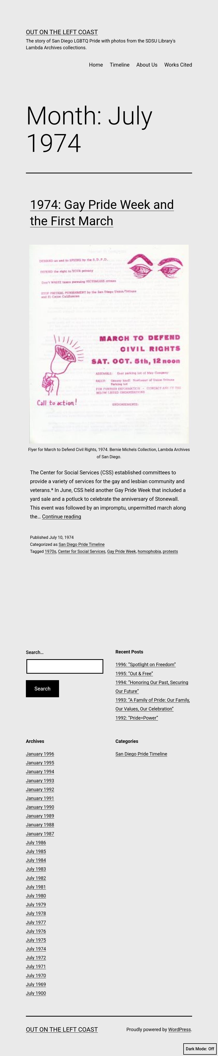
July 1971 (36, 966)
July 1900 (36, 993)
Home (96, 65)
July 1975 (36, 940)
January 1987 (40, 833)
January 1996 (40, 754)
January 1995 (40, 762)
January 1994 (40, 771)
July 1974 (36, 949)
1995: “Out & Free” (134, 673)
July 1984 (36, 860)
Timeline (119, 65)
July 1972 (36, 957)
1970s (50, 551)
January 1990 (40, 807)
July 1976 (36, 931)
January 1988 (40, 824)
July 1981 (36, 887)
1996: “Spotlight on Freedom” (145, 664)
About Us (147, 65)
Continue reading (61, 516)
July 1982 (36, 878)
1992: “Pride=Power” (136, 718)
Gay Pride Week (121, 551)
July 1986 (36, 842)
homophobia (149, 551)
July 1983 (36, 869)
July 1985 (36, 851)
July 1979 (36, 904)
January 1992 (40, 789)
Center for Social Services (81, 551)
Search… (35, 652)
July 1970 (36, 975)
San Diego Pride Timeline (82, 544)
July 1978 (36, 913)
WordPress (179, 1029)
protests (170, 551)
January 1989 (40, 816)
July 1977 (36, 922)
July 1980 (36, 895)
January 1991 (40, 798)
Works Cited (178, 65)
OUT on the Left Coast (62, 32)
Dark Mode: (200, 1049)
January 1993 (40, 780)
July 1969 (36, 984)
